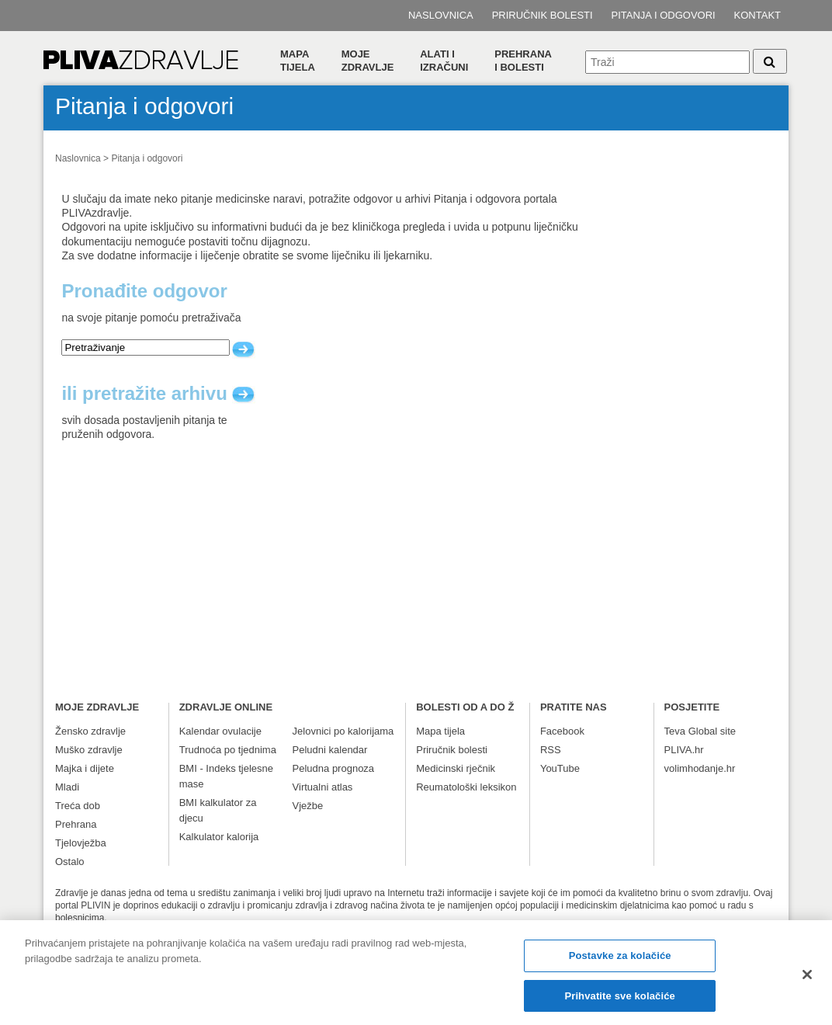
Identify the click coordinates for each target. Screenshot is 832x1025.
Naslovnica (440, 15)
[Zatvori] (807, 981)
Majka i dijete (84, 768)
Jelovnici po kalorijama (343, 731)
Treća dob (77, 805)
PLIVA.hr (684, 750)
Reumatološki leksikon (466, 787)
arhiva (243, 395)
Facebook (562, 731)
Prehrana (75, 824)
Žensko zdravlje (90, 731)
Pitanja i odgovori (664, 15)
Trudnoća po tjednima (227, 750)
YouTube (560, 768)
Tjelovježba (80, 843)
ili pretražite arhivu (158, 394)
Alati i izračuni (444, 60)
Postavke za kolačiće (620, 963)
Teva (674, 731)
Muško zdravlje (89, 750)
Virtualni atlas (323, 787)
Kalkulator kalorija (219, 837)
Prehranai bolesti (523, 60)
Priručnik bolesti (542, 15)
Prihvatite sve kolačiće (619, 1003)
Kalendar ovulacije (220, 731)
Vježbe (308, 805)
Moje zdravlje (367, 60)
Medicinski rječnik (455, 768)
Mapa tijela (297, 60)
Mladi (67, 787)
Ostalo (70, 861)
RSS (550, 750)
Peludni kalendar (330, 750)
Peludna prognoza (334, 768)
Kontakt (757, 15)
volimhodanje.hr (700, 768)
